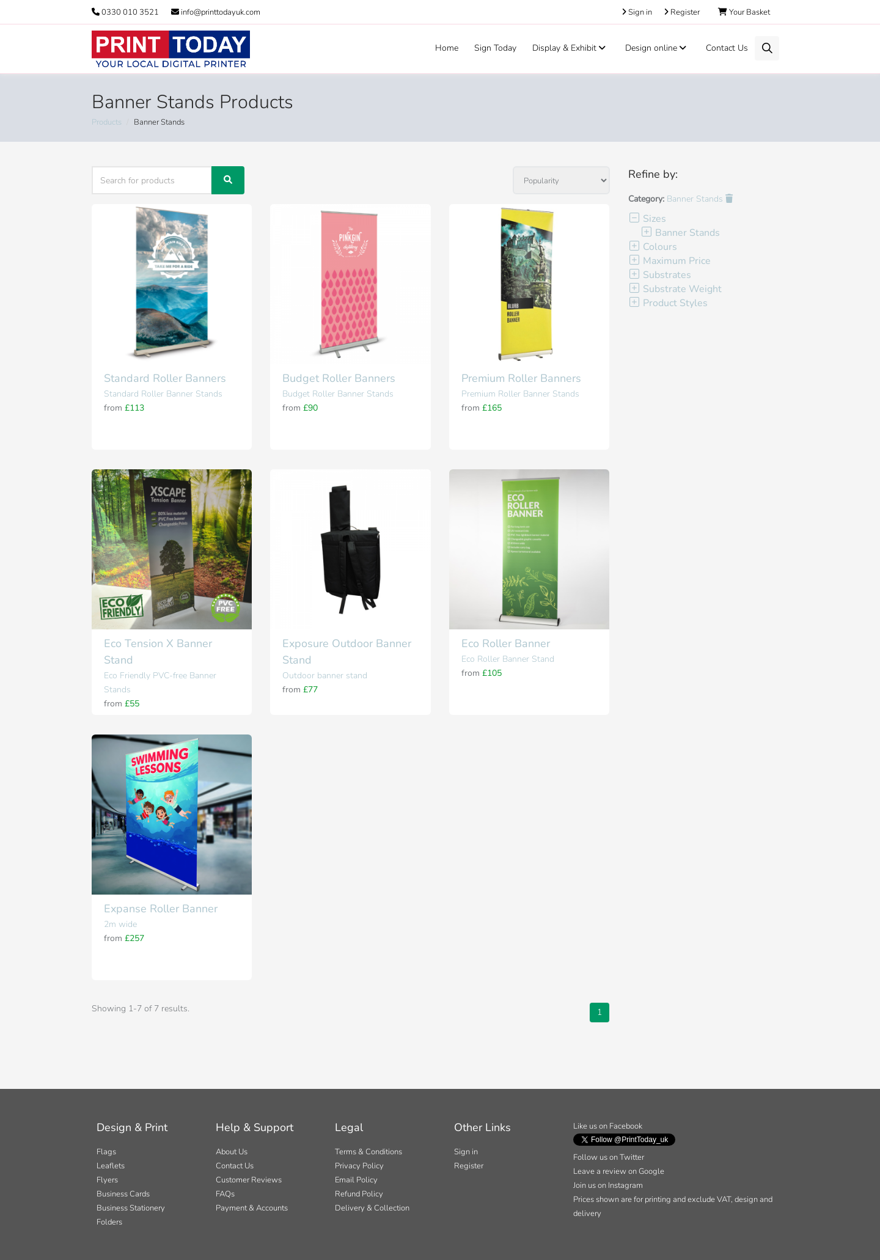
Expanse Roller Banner (161, 908)
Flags (106, 1151)
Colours (652, 247)
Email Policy (356, 1179)
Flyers (107, 1179)
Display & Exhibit (570, 48)
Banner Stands (700, 199)
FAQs (225, 1194)
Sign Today (495, 48)
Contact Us (727, 48)
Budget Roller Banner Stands (338, 394)
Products (107, 122)
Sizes (647, 218)
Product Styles (668, 303)
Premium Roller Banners (521, 378)
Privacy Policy (359, 1165)
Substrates (659, 275)
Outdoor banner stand (324, 675)
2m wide (120, 924)
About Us (232, 1151)
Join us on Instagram (608, 1185)
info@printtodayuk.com (215, 12)
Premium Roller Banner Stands (520, 394)
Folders (109, 1222)
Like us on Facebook (607, 1126)
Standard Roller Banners (165, 378)
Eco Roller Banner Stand (507, 659)
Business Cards (123, 1194)
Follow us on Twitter (608, 1157)
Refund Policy (359, 1194)
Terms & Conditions (368, 1151)
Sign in (466, 1151)
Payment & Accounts (252, 1208)
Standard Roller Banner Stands (163, 394)
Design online (657, 48)
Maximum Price (669, 261)
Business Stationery (131, 1208)
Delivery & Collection (372, 1208)
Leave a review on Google (618, 1171)
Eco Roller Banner (505, 643)
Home (446, 48)
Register (468, 1165)
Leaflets (111, 1165)
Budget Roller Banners (338, 378)
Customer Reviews (249, 1179)
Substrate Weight (675, 289)
